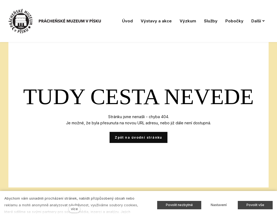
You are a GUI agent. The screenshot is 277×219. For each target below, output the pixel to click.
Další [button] (258, 20)
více (74, 209)
